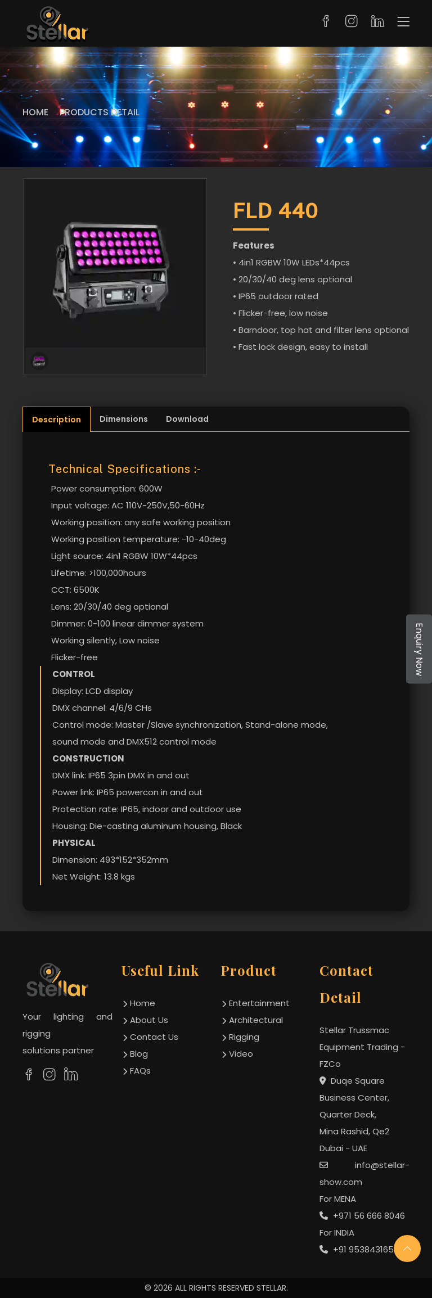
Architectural (256, 1020)
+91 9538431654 (359, 1249)
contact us (154, 1037)
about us (149, 1020)
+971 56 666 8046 (362, 1216)
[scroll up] (407, 1248)
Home (35, 112)
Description (56, 419)
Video (241, 1054)
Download (187, 419)
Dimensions (124, 419)
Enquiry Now (419, 649)
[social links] (28, 1074)
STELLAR (271, 1288)
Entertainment (259, 1003)
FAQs (140, 1070)
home (142, 1003)
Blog (139, 1054)
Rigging (244, 1037)
